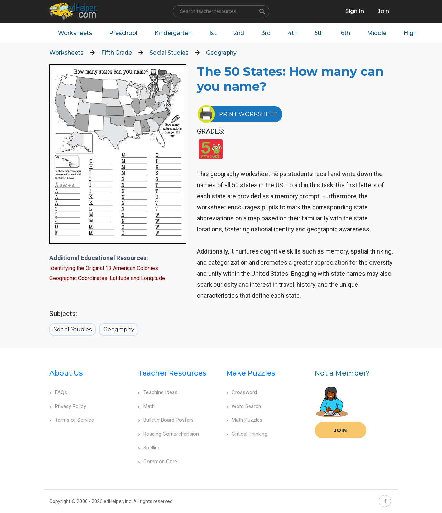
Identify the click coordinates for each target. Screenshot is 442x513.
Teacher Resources (172, 373)
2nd (239, 33)
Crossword (241, 393)
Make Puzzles (250, 373)
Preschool (123, 33)
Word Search (243, 406)
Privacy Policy (67, 406)
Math (146, 406)
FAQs (58, 393)
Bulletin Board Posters (166, 420)
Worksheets (75, 33)
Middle (378, 33)
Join (340, 430)
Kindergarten (173, 33)
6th (346, 33)
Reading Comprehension (168, 434)
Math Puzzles (244, 420)
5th (320, 33)
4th (293, 33)
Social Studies (169, 53)
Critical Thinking (246, 434)
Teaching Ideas (157, 393)
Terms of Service (71, 420)
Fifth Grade (116, 53)
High (411, 33)
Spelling (149, 448)
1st (213, 33)
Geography (221, 53)
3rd (266, 33)
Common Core (157, 462)
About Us (66, 373)
